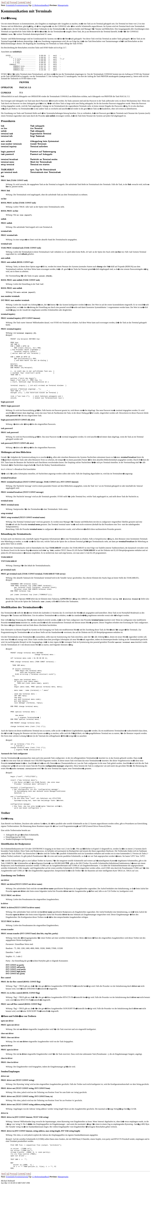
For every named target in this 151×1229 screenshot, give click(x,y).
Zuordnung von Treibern (13, 914)
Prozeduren (8, 124)
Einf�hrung (9, 18)
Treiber (5, 851)
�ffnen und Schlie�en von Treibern (18, 1055)
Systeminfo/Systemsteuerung (17, 5)
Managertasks (63, 5)
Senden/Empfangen (10, 1110)
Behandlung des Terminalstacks (16, 549)
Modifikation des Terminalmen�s (22, 625)
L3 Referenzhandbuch (40, 5)
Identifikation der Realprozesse (16, 883)
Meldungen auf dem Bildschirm (16, 467)
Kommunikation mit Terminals (26, 11)
